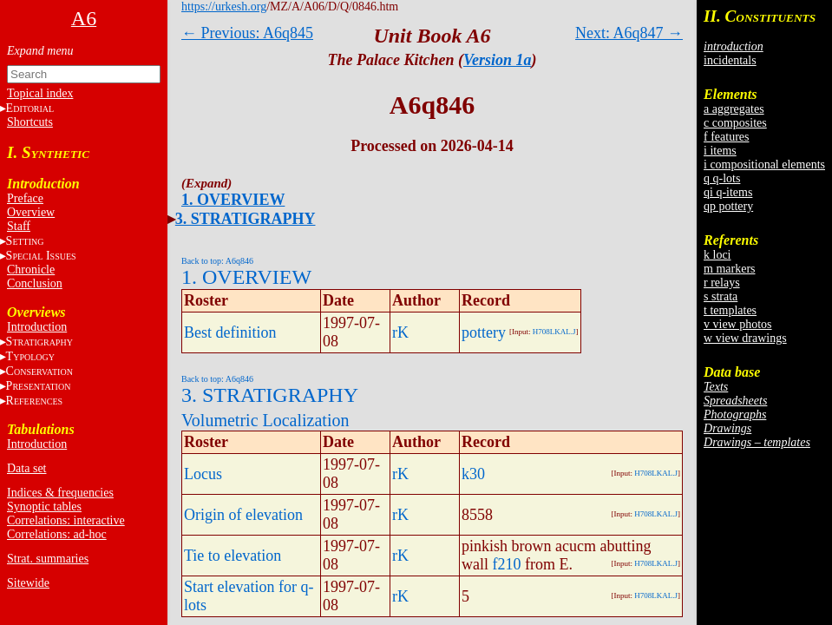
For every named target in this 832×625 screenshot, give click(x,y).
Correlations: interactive (66, 520)
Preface (25, 198)
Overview (31, 212)
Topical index (40, 93)
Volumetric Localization (265, 420)
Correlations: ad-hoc (57, 534)
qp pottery (728, 206)
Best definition (230, 332)
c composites (735, 122)
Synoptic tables (44, 506)
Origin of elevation (243, 514)
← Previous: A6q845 (247, 33)
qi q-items (728, 192)
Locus (203, 474)
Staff (18, 226)
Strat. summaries (47, 558)
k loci (717, 254)
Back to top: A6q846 (217, 261)
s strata (720, 296)
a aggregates (734, 108)
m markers (729, 268)
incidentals (730, 60)
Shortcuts (30, 121)
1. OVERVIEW (233, 199)
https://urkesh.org (223, 6)
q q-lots (722, 178)
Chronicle (31, 269)
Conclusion (34, 283)
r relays (722, 282)
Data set (26, 468)
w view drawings (745, 338)
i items (720, 150)
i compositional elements (764, 164)
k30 (473, 474)
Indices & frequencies (60, 492)
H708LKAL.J (554, 331)
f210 (507, 564)
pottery (484, 332)
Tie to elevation (232, 555)
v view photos (738, 324)
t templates (730, 310)
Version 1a (497, 60)
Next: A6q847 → (629, 33)
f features (726, 136)
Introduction (37, 326)
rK (400, 332)
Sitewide (28, 582)
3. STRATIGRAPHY (245, 218)
